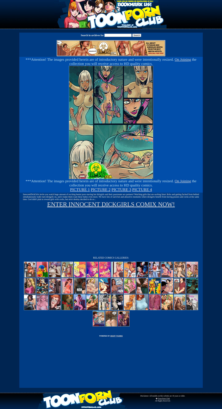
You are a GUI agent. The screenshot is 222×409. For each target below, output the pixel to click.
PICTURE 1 (80, 189)
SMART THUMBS (116, 336)
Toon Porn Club (164, 398)
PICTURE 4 (142, 189)
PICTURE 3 (121, 189)
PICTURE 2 (101, 189)
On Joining (183, 59)
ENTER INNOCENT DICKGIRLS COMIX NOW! (111, 204)
